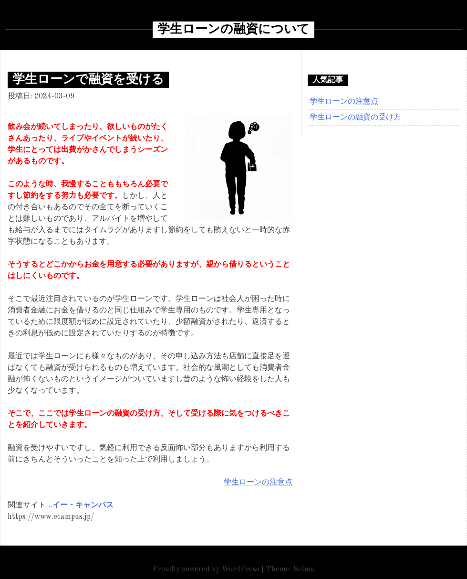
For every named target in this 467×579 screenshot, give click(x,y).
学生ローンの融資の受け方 (355, 117)
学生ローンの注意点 (258, 482)
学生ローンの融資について (233, 29)
